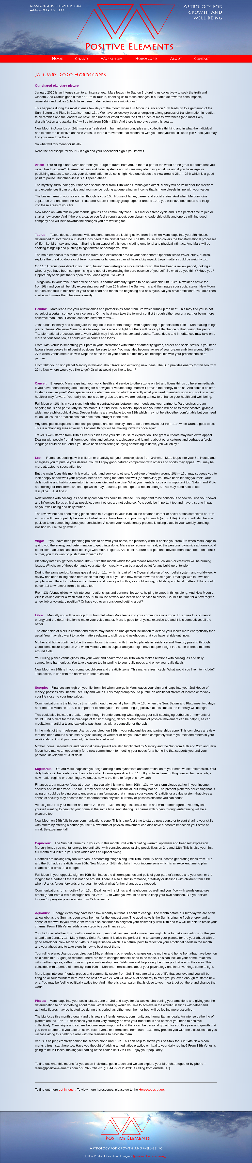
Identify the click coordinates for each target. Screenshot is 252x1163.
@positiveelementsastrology (150, 1156)
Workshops (112, 59)
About (176, 59)
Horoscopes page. (152, 1089)
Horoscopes (146, 59)
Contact (202, 59)
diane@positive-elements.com (55, 6)
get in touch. (67, 1089)
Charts (82, 59)
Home (57, 59)
